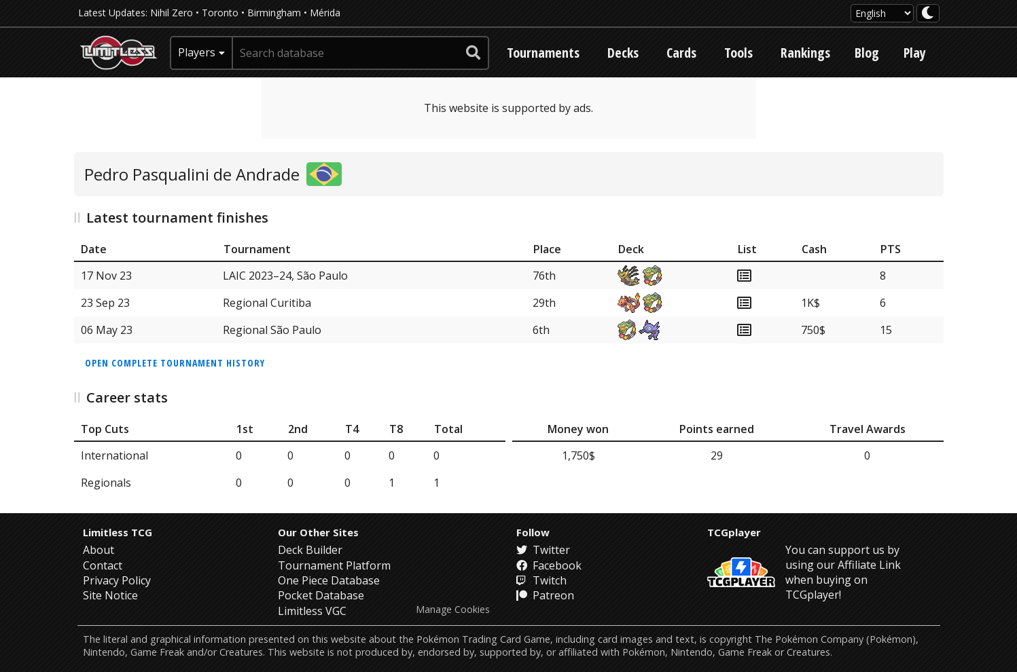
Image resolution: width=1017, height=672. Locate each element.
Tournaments (543, 52)
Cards (681, 52)
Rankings (805, 52)
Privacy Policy (117, 580)
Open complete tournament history (175, 362)
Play (915, 52)
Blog (867, 52)
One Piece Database (329, 580)
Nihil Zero (171, 12)
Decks (623, 52)
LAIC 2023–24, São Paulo (285, 275)
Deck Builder (310, 549)
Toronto (220, 12)
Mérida (325, 12)
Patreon (545, 595)
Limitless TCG (117, 532)
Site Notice (110, 595)
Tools (738, 52)
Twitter (543, 549)
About (98, 549)
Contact (102, 565)
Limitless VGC (312, 610)
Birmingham (274, 12)
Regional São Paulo (272, 329)
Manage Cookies (453, 609)
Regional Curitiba (267, 302)
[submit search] (473, 53)
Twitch (541, 580)
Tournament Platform (334, 565)
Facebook (549, 565)
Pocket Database (321, 595)
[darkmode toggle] (928, 13)
